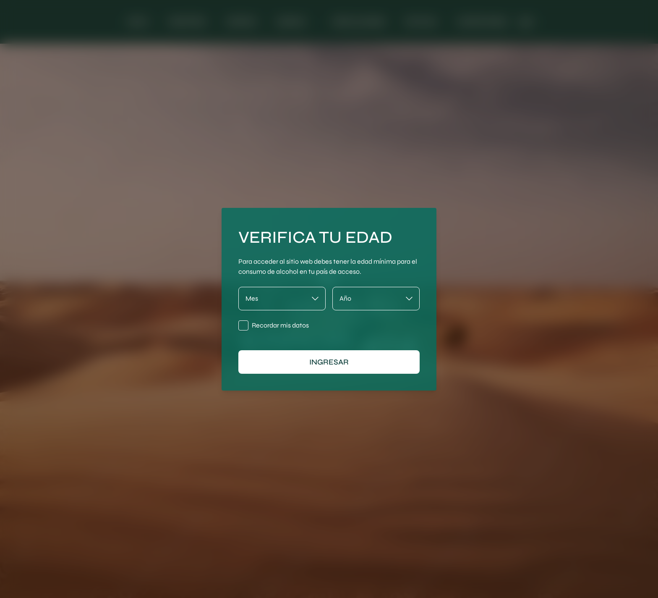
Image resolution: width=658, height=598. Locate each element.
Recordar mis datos (280, 325)
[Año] (376, 298)
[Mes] (282, 298)
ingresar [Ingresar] (329, 362)
